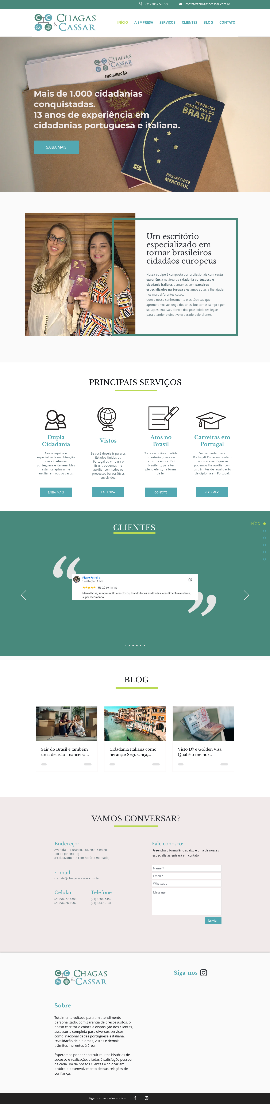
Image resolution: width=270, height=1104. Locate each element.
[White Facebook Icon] (135, 1098)
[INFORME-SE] (212, 492)
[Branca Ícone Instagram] (146, 1098)
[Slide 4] (137, 645)
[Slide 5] (140, 645)
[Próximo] (246, 595)
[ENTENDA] (108, 492)
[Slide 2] (129, 645)
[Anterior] (23, 595)
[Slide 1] (125, 645)
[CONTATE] (161, 492)
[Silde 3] (133, 645)
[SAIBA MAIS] (56, 147)
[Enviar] (213, 920)
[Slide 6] (144, 645)
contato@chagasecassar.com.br (207, 4)
